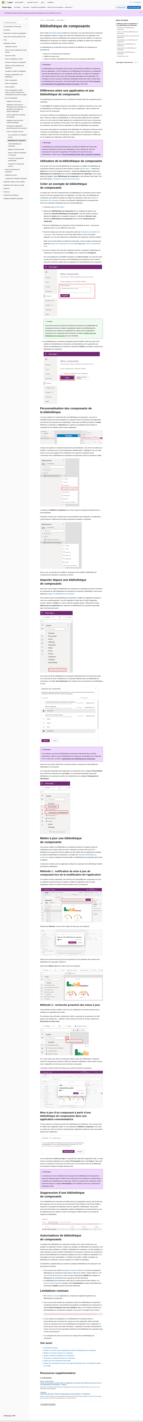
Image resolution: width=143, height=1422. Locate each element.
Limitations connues (122, 56)
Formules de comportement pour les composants (59, 1358)
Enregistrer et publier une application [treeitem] (15, 71)
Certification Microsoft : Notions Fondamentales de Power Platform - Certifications (65, 1394)
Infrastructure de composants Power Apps (57, 1360)
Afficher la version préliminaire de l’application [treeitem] (14, 67)
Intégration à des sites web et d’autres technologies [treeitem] (15, 121)
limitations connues (53, 1296)
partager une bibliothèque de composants (60, 594)
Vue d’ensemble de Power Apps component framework (81, 154)
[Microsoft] (3, 2)
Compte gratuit (120, 7)
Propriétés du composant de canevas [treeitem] (16, 165)
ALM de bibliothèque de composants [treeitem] (14, 145)
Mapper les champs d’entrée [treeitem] (16, 149)
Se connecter (137, 2)
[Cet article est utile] (135, 62)
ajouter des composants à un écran (62, 243)
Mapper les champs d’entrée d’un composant (58, 1353)
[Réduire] (26, 18)
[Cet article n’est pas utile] (137, 62)
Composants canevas (51, 1348)
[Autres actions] (101, 20)
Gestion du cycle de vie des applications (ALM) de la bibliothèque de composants (70, 1350)
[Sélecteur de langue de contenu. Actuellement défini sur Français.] (6, 1419)
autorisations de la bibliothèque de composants (78, 759)
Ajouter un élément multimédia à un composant (59, 1355)
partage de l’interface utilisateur (73, 1270)
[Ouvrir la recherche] (131, 2)
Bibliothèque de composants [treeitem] (16, 140)
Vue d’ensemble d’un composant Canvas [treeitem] (17, 136)
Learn (42, 20)
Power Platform (50, 20)
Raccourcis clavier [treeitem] (10, 55)
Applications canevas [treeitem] (11, 46)
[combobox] (14, 22)
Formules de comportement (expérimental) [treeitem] (16, 159)
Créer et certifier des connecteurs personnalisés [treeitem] (16, 116)
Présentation (53, 33)
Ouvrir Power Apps (134, 7)
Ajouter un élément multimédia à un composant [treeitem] (17, 154)
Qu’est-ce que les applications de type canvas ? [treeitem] (16, 51)
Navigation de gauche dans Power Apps (66, 179)
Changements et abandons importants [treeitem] (16, 178)
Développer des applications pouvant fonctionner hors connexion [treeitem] (17, 127)
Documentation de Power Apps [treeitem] (12, 26)
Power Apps (60, 20)
